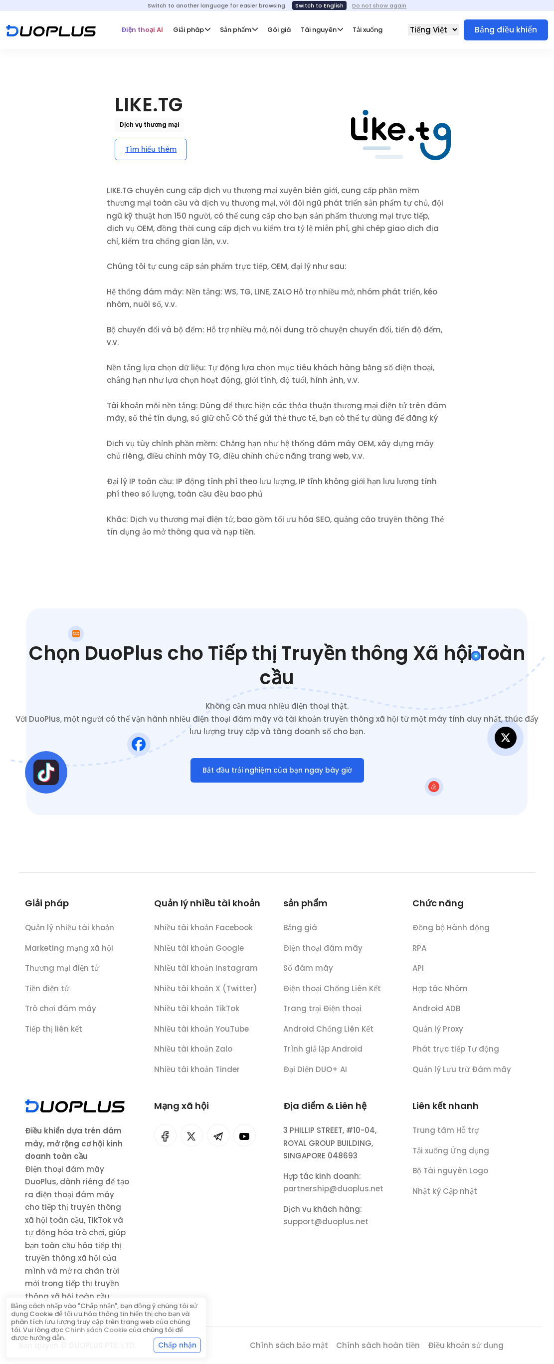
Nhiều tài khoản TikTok (196, 1013)
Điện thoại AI (142, 29)
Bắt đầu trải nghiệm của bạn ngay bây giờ (277, 772)
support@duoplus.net (326, 1227)
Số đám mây (308, 974)
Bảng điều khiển (506, 29)
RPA (419, 953)
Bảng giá (300, 933)
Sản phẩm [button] (235, 29)
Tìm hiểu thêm (151, 149)
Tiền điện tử (47, 990)
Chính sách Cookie (96, 1330)
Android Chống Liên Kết (328, 1034)
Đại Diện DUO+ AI (315, 1075)
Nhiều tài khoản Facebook (203, 932)
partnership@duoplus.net (333, 1194)
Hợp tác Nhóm (440, 994)
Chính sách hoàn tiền (378, 1345)
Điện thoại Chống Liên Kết (332, 994)
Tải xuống (367, 29)
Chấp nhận (177, 1345)
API (418, 974)
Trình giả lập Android (323, 1055)
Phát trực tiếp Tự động (455, 1055)
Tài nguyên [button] (319, 29)
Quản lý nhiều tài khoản (69, 930)
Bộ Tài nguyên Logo (450, 1176)
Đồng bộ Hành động (451, 933)
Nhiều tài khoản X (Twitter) (205, 993)
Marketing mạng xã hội (69, 950)
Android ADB (436, 1014)
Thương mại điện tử (62, 970)
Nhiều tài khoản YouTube (201, 1033)
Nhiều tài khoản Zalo (193, 1053)
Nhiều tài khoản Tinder (197, 1074)
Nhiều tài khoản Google (199, 952)
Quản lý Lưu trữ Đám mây (461, 1075)
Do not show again (379, 5)
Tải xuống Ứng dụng (450, 1156)
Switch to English (319, 5)
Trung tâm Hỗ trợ (445, 1136)
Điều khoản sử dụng (466, 1345)
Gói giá (279, 29)
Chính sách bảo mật (289, 1345)
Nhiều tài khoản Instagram (206, 972)
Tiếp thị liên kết (53, 1031)
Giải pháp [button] (188, 29)
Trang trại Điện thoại (322, 1014)
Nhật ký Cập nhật (444, 1197)
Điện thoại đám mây (323, 953)
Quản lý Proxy (437, 1034)
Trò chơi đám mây (60, 1011)
